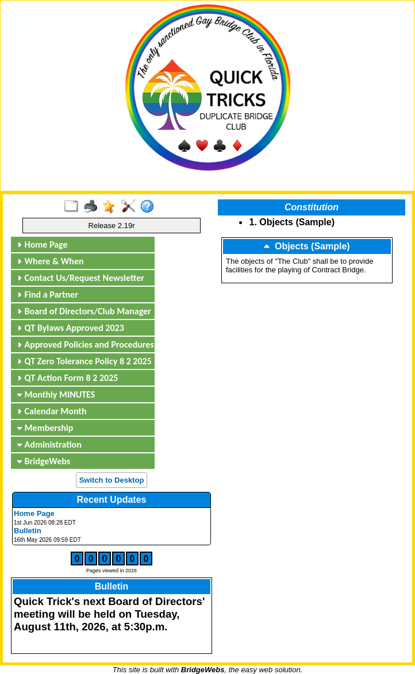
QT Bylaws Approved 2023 (70, 327)
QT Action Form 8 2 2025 (67, 377)
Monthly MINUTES (56, 394)
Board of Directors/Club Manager (84, 311)
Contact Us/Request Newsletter (80, 277)
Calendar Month (52, 411)
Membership (45, 427)
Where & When (50, 261)
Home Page (42, 244)
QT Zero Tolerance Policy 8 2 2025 (84, 361)
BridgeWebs (43, 461)
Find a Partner (47, 294)
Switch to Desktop (111, 480)
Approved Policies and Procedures (84, 344)
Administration (49, 444)
